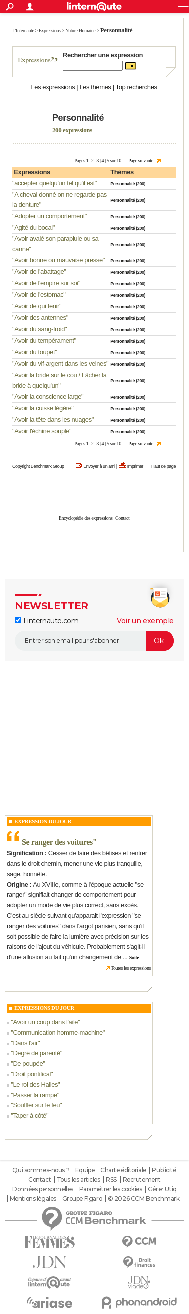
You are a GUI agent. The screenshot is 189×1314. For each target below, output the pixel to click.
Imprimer (136, 466)
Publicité (164, 1170)
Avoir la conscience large (48, 396)
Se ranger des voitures (57, 842)
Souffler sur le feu (36, 1105)
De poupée (28, 1063)
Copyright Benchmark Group (38, 466)
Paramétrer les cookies (111, 1189)
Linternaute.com (46, 620)
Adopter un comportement (49, 216)
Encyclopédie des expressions (86, 518)
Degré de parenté (36, 1053)
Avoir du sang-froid (39, 329)
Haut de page (164, 466)
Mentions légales (33, 1198)
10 (119, 160)
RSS (111, 1179)
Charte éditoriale (123, 1170)
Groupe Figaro (82, 1198)
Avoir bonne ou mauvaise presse (58, 260)
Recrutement (142, 1179)
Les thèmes (95, 87)
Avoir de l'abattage (39, 271)
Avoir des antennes (40, 317)
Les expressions (53, 87)
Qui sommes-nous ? (41, 1170)
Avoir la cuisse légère (43, 408)
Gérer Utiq (162, 1189)
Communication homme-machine (57, 1032)
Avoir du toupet (34, 352)
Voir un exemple (145, 620)
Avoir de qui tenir (37, 306)
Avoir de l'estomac (39, 294)
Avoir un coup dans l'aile (45, 1022)
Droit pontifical (32, 1074)
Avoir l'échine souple (42, 431)
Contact (123, 518)
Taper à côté (29, 1115)
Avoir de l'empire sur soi (46, 283)
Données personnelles (43, 1189)
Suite (135, 957)
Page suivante (141, 160)
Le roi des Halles (35, 1084)
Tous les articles (78, 1179)
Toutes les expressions (131, 968)
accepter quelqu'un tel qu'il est (54, 183)
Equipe (85, 1170)
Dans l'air (25, 1043)
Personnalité (122, 183)
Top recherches (137, 87)
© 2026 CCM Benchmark (144, 1198)
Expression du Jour (43, 821)
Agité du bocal (33, 227)
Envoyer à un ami (99, 466)
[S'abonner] (94, 641)
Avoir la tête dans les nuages (53, 419)
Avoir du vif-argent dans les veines (60, 363)
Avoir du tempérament (44, 340)
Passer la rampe (35, 1095)
